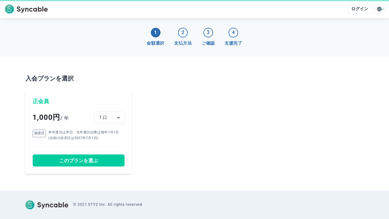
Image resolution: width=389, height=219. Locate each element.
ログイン (359, 8)
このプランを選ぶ (78, 160)
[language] (379, 9)
